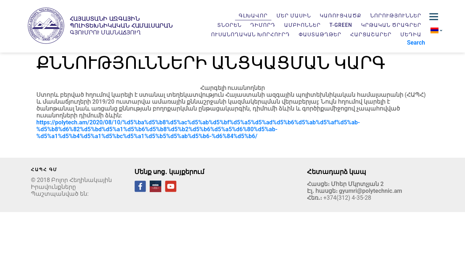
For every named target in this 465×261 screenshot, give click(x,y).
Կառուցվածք (340, 15)
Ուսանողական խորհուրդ (250, 34)
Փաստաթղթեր (320, 34)
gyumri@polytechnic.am (370, 190)
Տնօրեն (229, 25)
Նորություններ (395, 15)
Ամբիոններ (302, 25)
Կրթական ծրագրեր (391, 25)
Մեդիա (410, 34)
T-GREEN (340, 25)
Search (416, 42)
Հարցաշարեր (371, 34)
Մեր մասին (293, 15)
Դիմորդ (262, 25)
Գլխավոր (253, 15)
